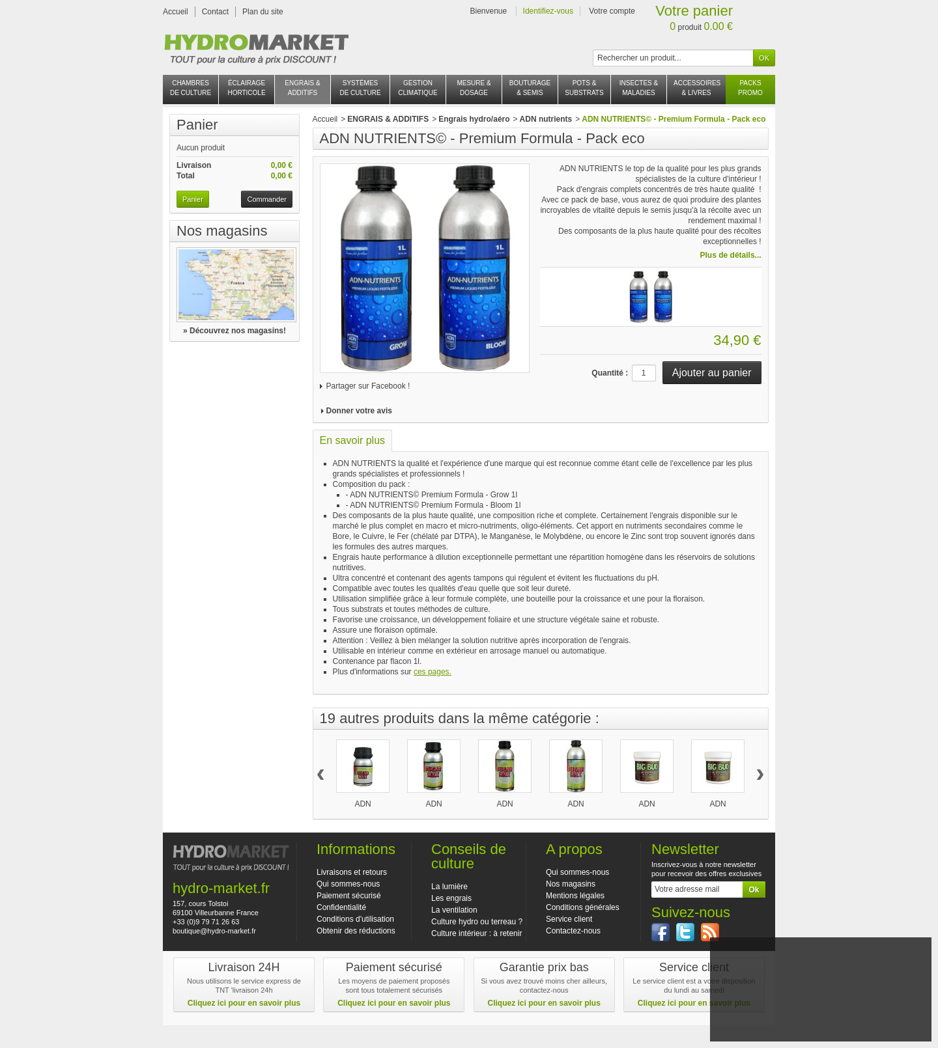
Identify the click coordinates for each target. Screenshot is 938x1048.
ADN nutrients (546, 119)
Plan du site (262, 11)
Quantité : (609, 373)
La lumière (449, 886)
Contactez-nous (573, 930)
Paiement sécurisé (349, 895)
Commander (267, 199)
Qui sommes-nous (348, 884)
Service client (569, 919)
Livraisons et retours (352, 872)
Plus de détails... (730, 255)
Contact (215, 11)
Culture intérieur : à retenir (476, 933)
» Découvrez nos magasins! (234, 330)
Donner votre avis (359, 410)
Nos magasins (222, 231)
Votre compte (612, 11)
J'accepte (820, 1009)
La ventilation (454, 910)
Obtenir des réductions (356, 930)
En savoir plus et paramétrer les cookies (820, 1026)
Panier (197, 125)
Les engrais (451, 898)
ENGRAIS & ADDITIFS (388, 119)
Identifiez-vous (548, 11)
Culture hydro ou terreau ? (476, 921)
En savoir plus (353, 440)
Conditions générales (582, 907)
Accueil (175, 11)
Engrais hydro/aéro (473, 119)
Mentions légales (575, 895)
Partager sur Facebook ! (368, 386)
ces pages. (432, 671)
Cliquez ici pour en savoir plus (244, 1003)
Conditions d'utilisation (355, 919)
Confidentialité (341, 907)
